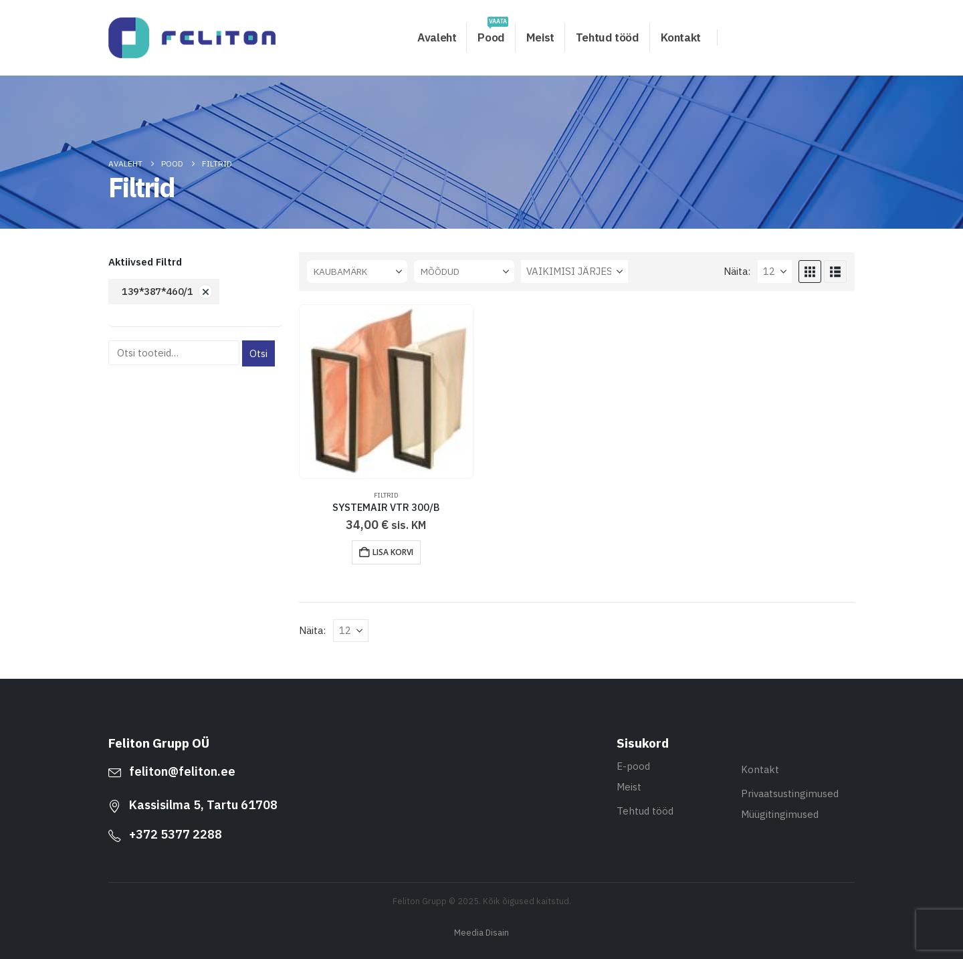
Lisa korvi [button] (392, 552)
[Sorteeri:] (574, 271)
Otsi (258, 353)
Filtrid (386, 495)
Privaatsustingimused (790, 793)
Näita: (737, 271)
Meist (540, 37)
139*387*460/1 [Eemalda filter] (157, 291)
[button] (809, 271)
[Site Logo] (192, 37)
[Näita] (775, 271)
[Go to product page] (386, 391)
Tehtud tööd (607, 37)
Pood (492, 34)
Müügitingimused (780, 814)
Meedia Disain (481, 932)
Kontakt (681, 37)
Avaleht (436, 37)
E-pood (633, 766)
